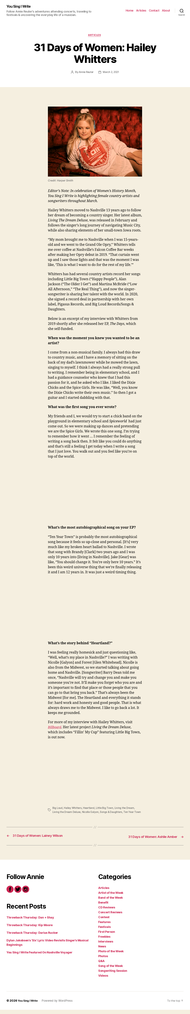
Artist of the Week (110, 897)
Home (129, 10)
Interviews (105, 945)
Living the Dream (126, 808)
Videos (103, 980)
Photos (103, 960)
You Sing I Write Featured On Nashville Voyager (39, 956)
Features (104, 926)
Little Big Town (106, 808)
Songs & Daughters (112, 812)
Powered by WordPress (59, 1005)
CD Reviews (106, 911)
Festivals (104, 931)
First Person (106, 936)
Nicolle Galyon (91, 812)
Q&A (101, 965)
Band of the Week (110, 902)
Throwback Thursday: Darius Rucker (32, 937)
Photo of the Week (110, 955)
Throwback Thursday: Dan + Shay (30, 921)
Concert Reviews (110, 916)
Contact (154, 10)
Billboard (55, 728)
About (166, 10)
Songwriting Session (112, 975)
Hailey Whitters (73, 808)
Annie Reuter (86, 73)
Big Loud (57, 808)
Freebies (104, 941)
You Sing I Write (20, 6)
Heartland (90, 808)
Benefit (103, 906)
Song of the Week (110, 970)
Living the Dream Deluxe (67, 812)
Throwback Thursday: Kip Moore (29, 929)
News (102, 950)
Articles (141, 10)
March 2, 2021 (111, 73)
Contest (103, 921)
